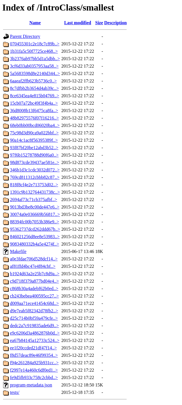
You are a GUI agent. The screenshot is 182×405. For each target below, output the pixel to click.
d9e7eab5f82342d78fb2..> (34, 310)
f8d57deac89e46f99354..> (34, 355)
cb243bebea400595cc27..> (34, 295)
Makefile (18, 251)
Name (35, 22)
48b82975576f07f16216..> (34, 118)
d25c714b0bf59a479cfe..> (34, 318)
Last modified (77, 22)
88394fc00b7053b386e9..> (34, 221)
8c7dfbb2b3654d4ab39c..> (34, 88)
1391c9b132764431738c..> (35, 192)
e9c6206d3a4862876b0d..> (35, 333)
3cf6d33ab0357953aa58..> (34, 66)
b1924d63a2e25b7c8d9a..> (34, 273)
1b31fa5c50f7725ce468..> (34, 51)
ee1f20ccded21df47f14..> (33, 347)
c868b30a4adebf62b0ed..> (34, 288)
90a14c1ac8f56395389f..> (34, 140)
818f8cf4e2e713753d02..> (34, 184)
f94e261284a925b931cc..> (34, 362)
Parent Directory (25, 36)
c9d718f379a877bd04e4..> (34, 281)
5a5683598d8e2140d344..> (35, 73)
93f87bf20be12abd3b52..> (34, 147)
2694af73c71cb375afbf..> (33, 199)
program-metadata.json (31, 384)
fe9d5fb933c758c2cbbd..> (34, 377)
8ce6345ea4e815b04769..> (34, 95)
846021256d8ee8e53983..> (35, 236)
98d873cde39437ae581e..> (34, 162)
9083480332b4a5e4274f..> (34, 244)
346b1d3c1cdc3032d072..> (35, 169)
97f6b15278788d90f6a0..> (34, 155)
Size (99, 22)
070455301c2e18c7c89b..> (34, 43)
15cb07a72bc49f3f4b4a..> (34, 103)
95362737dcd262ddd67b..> (35, 229)
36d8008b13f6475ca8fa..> (34, 110)
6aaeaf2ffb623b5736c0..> (33, 80)
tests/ (14, 392)
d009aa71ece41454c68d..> (34, 303)
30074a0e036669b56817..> (35, 214)
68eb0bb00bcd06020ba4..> (35, 125)
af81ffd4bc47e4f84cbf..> (33, 266)
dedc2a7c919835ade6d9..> (34, 325)
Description (115, 22)
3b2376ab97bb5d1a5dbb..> (35, 58)
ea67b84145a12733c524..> (34, 340)
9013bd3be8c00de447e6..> (34, 206)
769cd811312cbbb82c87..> (35, 177)
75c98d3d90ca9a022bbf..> (34, 132)
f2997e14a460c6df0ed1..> (34, 370)
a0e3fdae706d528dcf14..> (34, 258)
